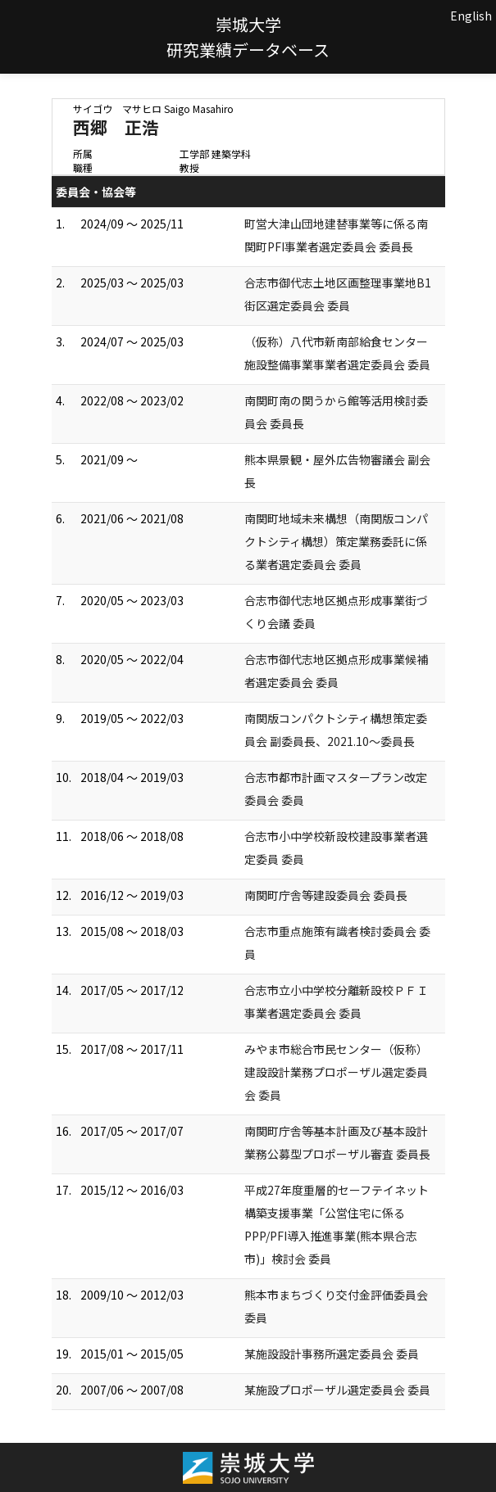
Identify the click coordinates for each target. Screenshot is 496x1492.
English (471, 15)
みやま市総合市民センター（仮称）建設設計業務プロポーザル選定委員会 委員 (336, 1072)
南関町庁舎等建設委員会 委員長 (325, 895)
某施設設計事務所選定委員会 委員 (331, 1353)
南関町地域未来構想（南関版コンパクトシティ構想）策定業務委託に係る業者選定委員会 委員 (336, 541)
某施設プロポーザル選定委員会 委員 (337, 1389)
